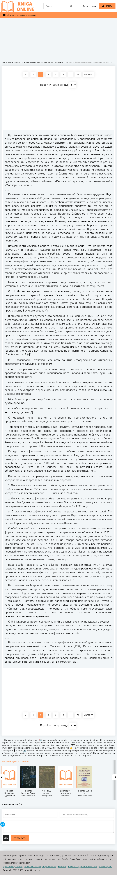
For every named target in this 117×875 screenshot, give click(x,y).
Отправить (20, 838)
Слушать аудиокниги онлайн (82, 866)
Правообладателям (12, 866)
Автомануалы (105, 866)
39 (78, 74)
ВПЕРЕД (88, 74)
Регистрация (89, 6)
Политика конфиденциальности (40, 866)
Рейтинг (62, 866)
